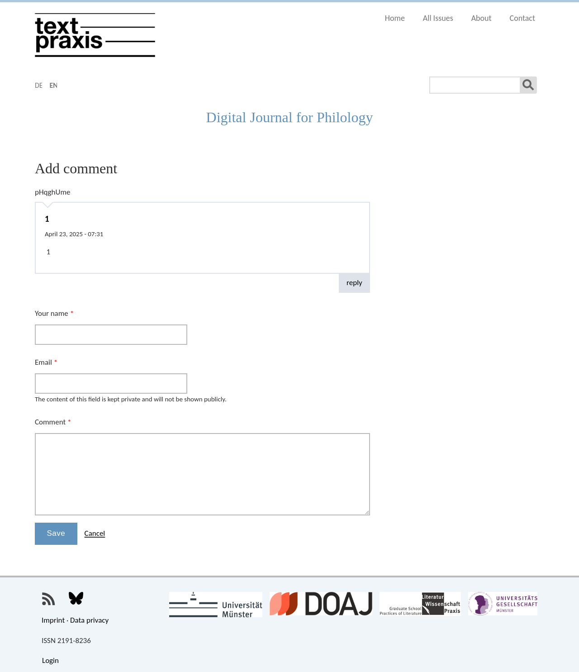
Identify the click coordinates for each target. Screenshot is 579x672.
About (481, 18)
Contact (522, 18)
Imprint (53, 620)
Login (50, 660)
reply (354, 282)
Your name (54, 313)
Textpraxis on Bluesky (76, 599)
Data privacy (89, 620)
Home (395, 18)
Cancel (95, 533)
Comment (53, 422)
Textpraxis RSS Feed (49, 599)
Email (46, 362)
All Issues (438, 18)
